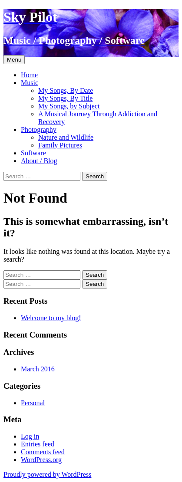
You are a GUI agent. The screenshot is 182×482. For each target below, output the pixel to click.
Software (33, 153)
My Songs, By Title (65, 98)
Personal (33, 403)
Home (29, 75)
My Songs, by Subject (68, 106)
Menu (14, 59)
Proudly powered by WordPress (47, 474)
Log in (30, 436)
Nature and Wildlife (65, 137)
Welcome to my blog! (51, 317)
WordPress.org (41, 459)
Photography (38, 129)
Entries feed (37, 444)
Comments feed (43, 452)
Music (29, 82)
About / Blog (39, 160)
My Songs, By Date (65, 90)
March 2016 (38, 369)
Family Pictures (60, 145)
